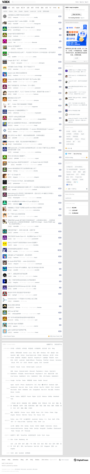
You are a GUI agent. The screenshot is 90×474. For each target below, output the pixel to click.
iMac (26, 387)
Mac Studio (14, 389)
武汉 (38, 443)
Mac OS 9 (44, 389)
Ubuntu (55, 426)
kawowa (14, 189)
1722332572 (16, 301)
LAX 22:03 (29, 469)
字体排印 (51, 357)
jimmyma (36, 100)
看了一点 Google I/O (14, 174)
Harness (68, 172)
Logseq (36, 362)
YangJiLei (15, 282)
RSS (69, 148)
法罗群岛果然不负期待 (74, 114)
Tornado (18, 431)
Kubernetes (49, 426)
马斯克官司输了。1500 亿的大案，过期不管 (21, 230)
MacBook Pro (29, 384)
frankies (35, 276)
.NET (12, 421)
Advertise (15, 459)
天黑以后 (44, 403)
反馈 (16, 453)
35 (60, 256)
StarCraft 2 (53, 371)
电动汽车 (30, 357)
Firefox (47, 412)
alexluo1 (37, 282)
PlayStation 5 (39, 373)
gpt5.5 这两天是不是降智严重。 (18, 330)
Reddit (40, 380)
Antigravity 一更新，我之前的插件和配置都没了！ (23, 141)
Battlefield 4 (22, 376)
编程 (18, 355)
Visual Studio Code (31, 355)
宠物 (45, 405)
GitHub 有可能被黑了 (14, 46)
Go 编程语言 (11, 307)
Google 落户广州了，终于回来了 (18, 60)
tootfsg (16, 320)
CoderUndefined (17, 144)
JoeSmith (34, 189)
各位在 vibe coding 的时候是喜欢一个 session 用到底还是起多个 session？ (31, 129)
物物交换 (15, 405)
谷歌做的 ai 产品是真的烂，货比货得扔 (20, 255)
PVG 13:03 (23, 469)
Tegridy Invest (70, 174)
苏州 (54, 443)
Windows (10, 125)
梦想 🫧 (76, 182)
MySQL (27, 426)
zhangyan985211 (17, 119)
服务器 (17, 426)
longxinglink (38, 113)
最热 (42, 7)
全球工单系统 (70, 144)
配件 (57, 384)
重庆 (58, 443)
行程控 (30, 408)
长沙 (50, 443)
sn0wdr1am (16, 113)
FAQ (31, 459)
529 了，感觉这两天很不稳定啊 (17, 274)
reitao (14, 276)
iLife (30, 389)
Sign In (86, 2)
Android (68, 141)
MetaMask (56, 396)
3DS (56, 373)
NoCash (39, 30)
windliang (74, 61)
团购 (57, 403)
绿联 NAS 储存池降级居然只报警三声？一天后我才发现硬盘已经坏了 (29, 187)
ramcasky (38, 197)
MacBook (51, 384)
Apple (82, 134)
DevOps (36, 428)
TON (12, 399)
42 (60, 16)
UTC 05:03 (17, 469)
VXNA (69, 153)
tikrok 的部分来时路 (14, 305)
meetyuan (15, 17)
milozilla (35, 171)
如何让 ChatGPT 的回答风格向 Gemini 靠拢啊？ (23, 242)
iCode (16, 439)
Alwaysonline (37, 131)
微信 (12, 412)
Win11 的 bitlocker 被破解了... (17, 156)
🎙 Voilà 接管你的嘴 (71, 169)
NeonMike (35, 245)
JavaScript (35, 419)
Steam (16, 371)
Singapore (47, 446)
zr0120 (36, 226)
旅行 (53, 403)
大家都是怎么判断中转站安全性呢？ (19, 15)
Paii (14, 42)
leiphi (38, 313)
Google (10, 36)
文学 (18, 408)
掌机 (40, 376)
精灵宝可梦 (51, 373)
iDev (16, 11)
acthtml (40, 164)
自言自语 (44, 348)
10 (60, 74)
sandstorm (68, 198)
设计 (49, 348)
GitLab (13, 362)
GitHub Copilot (30, 367)
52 (60, 331)
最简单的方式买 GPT (14, 98)
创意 (9, 7)
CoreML (17, 392)
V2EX (12, 453)
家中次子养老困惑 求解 (74, 110)
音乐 (49, 403)
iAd (27, 439)
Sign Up (82, 2)
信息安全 (13, 48)
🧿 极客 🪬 (69, 184)
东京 (41, 446)
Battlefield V (34, 376)
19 (60, 54)
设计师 (51, 355)
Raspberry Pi (37, 357)
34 (60, 111)
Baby (48, 405)
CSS (42, 412)
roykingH (14, 295)
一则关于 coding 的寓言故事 (16, 116)
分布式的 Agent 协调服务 (15, 323)
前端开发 (16, 412)
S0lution (15, 131)
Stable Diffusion (30, 360)
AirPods (36, 387)
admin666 (14, 137)
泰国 (79, 172)
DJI (21, 362)
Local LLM (33, 11)
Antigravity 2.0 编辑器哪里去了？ (18, 110)
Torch (43, 435)
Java (17, 419)
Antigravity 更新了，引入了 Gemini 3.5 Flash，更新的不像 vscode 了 (29, 91)
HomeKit (57, 387)
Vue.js (28, 412)
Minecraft (32, 371)
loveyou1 (37, 69)
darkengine (41, 63)
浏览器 (9, 251)
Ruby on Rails (21, 421)
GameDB (46, 362)
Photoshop (39, 360)
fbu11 (35, 257)
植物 (22, 408)
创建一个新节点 (72, 189)
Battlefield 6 (55, 376)
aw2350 (15, 288)
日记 (14, 408)
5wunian (18, 307)
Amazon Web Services (17, 428)
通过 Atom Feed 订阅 (56, 336)
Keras (47, 435)
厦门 (18, 446)
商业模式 (24, 357)
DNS (22, 426)
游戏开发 (17, 357)
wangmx (15, 210)
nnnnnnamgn (38, 75)
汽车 (48, 352)
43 (60, 215)
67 (60, 93)
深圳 (19, 443)
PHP (21, 419)
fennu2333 (18, 164)
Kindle (12, 357)
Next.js (30, 415)
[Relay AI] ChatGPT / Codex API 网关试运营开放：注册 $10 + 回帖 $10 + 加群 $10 (77, 120)
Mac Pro (42, 387)
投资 (39, 403)
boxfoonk (15, 36)
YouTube (18, 380)
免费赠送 (34, 403)
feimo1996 (16, 226)
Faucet (29, 396)
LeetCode (22, 360)
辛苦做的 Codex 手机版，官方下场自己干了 (21, 66)
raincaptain (19, 63)
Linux (30, 352)
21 (60, 68)
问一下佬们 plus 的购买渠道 (16, 214)
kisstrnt (15, 81)
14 (60, 231)
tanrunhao (15, 69)
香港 (34, 443)
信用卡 (21, 405)
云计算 (39, 11)
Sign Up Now (76, 14)
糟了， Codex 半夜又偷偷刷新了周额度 (20, 104)
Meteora (44, 396)
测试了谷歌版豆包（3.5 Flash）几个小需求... (22, 85)
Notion (35, 380)
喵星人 (68, 179)
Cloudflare (49, 428)
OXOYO (36, 326)
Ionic (43, 415)
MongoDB (42, 428)
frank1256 (15, 23)
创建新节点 (50, 344)
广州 (31, 443)
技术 (4, 7)
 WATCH (45, 384)
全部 (46, 7)
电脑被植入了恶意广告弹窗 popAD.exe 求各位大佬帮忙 (25, 207)
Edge (56, 412)
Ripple (34, 396)
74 (60, 312)
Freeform (57, 389)
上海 (15, 443)
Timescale (27, 431)
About (3, 459)
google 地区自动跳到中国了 (16, 33)
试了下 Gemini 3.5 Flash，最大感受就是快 (21, 181)
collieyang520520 (16, 313)
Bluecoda (34, 42)
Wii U (28, 376)
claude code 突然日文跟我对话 (17, 73)
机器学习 (13, 435)
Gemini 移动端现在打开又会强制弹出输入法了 (22, 168)
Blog (53, 348)
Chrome (23, 412)
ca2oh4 (35, 295)
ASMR (81, 179)
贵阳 (52, 446)
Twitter (24, 380)
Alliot (34, 288)
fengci (35, 125)
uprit (36, 320)
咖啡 (53, 405)
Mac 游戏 (50, 389)
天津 (14, 446)
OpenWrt (13, 355)
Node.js (41, 419)
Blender (30, 362)
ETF (77, 174)
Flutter (51, 412)
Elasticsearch (57, 428)
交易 (28, 7)
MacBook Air (14, 387)
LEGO (25, 362)
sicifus (34, 56)
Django (26, 428)
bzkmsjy (15, 171)
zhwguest (16, 263)
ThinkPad (45, 360)
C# (15, 421)
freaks (36, 332)
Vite (35, 415)
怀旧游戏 (20, 373)
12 (60, 176)
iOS (35, 384)
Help (9, 459)
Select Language (64, 459)
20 (60, 22)
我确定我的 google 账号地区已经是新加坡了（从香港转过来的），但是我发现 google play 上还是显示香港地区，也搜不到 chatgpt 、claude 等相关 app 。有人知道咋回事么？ (31, 222)
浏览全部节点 (58, 344)
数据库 (42, 426)
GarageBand (36, 389)
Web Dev (24, 415)
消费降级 (68, 182)
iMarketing (22, 439)
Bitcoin (12, 396)
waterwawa (16, 204)
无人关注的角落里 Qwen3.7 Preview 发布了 (21, 27)
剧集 (26, 405)
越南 (84, 172)
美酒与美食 (31, 405)
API (22, 431)
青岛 (22, 446)
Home (77, 2)
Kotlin (39, 421)
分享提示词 (69, 166)
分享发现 (68, 134)
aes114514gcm (17, 30)
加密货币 (23, 396)
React (37, 412)
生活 (79, 141)
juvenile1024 (35, 238)
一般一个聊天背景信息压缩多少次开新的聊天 (22, 280)
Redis (31, 428)
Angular (13, 415)
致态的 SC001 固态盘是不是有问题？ (19, 292)
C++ (46, 419)
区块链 (39, 355)
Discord (45, 380)
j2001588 (16, 158)
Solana (18, 396)
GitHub (23, 355)
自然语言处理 (32, 435)
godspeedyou (16, 183)
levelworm (19, 48)
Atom (56, 357)
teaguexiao (35, 106)
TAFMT (15, 94)
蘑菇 (26, 408)
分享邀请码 (37, 348)
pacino (35, 81)
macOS (68, 136)
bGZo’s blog (69, 157)
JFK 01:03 (35, 469)
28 (60, 105)
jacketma (37, 36)
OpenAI (26, 11)
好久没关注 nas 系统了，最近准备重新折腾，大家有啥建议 (26, 135)
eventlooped (39, 263)
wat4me (36, 232)
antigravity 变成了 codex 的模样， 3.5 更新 (21, 21)
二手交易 (13, 403)
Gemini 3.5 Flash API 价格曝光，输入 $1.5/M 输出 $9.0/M (26, 267)
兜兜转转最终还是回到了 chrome (18, 249)
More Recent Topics (9, 336)
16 (60, 47)
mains (14, 106)
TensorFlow (24, 435)
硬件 (38, 352)
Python (77, 139)
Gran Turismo (14, 376)
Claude (20, 11)
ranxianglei (16, 152)
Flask (12, 431)
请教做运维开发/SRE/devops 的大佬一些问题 (22, 286)
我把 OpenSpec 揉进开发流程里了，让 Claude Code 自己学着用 (28, 162)
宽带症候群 (69, 139)
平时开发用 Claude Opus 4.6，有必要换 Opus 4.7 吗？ (25, 236)
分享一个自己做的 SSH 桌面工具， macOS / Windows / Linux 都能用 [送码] (77, 104)
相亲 (74, 172)
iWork (19, 389)
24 (60, 203)
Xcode (31, 387)
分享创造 (76, 134)
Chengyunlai (37, 23)
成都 (27, 443)
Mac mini (21, 387)
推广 (74, 141)
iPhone (83, 139)
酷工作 (80, 131)
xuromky (15, 251)
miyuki (37, 158)
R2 (50, 7)
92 (60, 62)
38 (60, 188)
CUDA (39, 435)
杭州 (23, 443)
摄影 (37, 405)
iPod (52, 387)
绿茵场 (57, 405)
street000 (15, 270)
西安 (46, 443)
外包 (34, 352)
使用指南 (27, 453)
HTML (58, 419)
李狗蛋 (83, 174)
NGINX (37, 426)
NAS (9, 56)
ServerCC (82, 169)
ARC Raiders (46, 376)
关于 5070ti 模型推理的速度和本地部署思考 (21, 317)
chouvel (16, 125)
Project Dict (78, 177)
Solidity (50, 396)
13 (60, 163)
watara (15, 245)
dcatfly (36, 17)
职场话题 (75, 136)
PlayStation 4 (39, 371)
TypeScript (29, 421)
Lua (44, 421)
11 (60, 150)
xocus (36, 216)
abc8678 (14, 56)
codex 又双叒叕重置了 (15, 40)
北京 (12, 443)
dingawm (15, 177)
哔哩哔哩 (29, 380)
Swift (53, 419)
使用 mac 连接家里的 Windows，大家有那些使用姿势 (24, 123)
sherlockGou (36, 210)
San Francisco (28, 446)
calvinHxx (16, 332)
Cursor (23, 367)
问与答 (68, 131)
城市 (32, 7)
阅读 (41, 405)
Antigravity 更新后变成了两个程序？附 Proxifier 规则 (24, 79)
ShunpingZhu (16, 197)
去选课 (76, 58)
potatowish (38, 88)
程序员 (74, 131)
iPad (39, 384)
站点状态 (21, 453)
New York (36, 446)
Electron (18, 415)
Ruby (35, 421)
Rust (49, 419)
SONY (16, 360)
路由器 (53, 352)
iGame (46, 371)
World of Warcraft (29, 373)
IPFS (17, 362)
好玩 (13, 7)
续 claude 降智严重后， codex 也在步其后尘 (22, 261)
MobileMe (25, 389)
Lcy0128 (16, 216)
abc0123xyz (38, 152)
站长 (57, 352)
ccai (14, 238)
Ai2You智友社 (78, 166)
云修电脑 (45, 357)
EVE (45, 373)
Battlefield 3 (14, 373)
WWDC (48, 387)
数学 (18, 435)
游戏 (12, 371)
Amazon (52, 360)
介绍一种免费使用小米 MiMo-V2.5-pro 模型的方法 (23, 201)
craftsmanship (42, 48)
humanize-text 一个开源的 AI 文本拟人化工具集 (22, 298)
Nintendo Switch (23, 371)
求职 (29, 403)
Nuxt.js (39, 415)
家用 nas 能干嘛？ (13, 311)
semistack (15, 88)
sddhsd (40, 144)
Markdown (45, 355)
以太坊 (39, 396)
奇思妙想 (30, 348)
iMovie (12, 392)
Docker (32, 426)
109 (60, 250)
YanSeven (15, 75)
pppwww (15, 326)
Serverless (58, 360)
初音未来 (74, 179)
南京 (42, 443)
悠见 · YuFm (69, 177)
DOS (40, 362)
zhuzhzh (15, 100)
